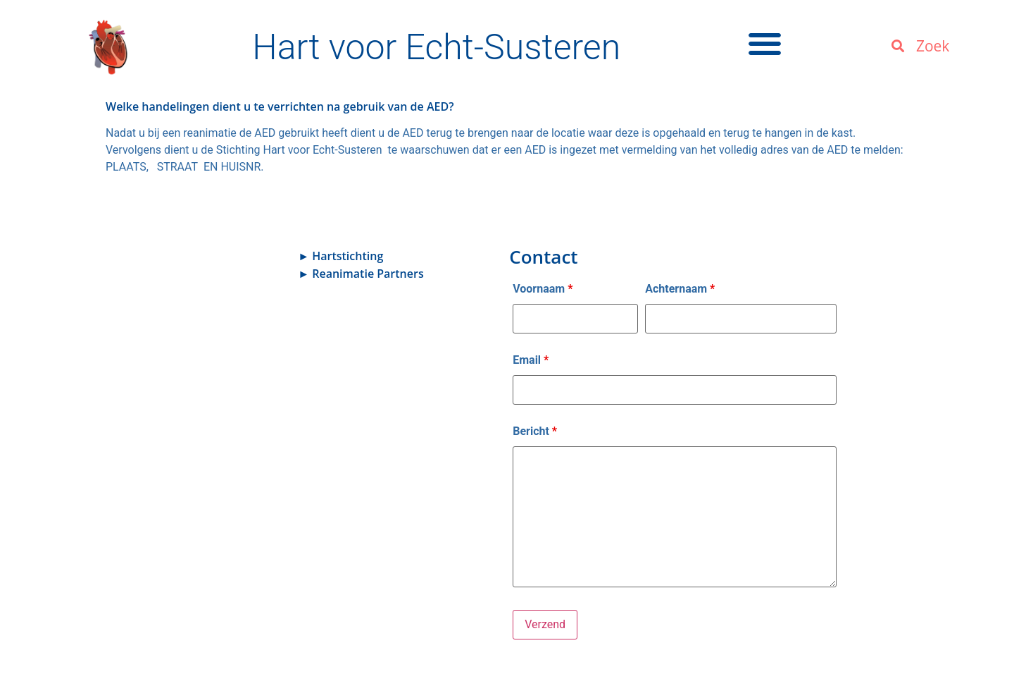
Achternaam (680, 289)
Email (531, 360)
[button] (765, 43)
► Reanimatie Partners (360, 273)
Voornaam (542, 289)
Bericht (535, 431)
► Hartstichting (340, 256)
